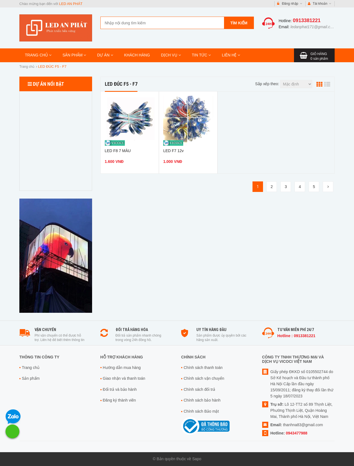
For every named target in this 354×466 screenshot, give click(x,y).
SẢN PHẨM (74, 55)
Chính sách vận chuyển (204, 378)
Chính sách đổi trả (199, 389)
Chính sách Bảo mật (201, 411)
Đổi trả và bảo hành (120, 389)
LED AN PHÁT (71, 4)
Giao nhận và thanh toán (124, 378)
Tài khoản (319, 3)
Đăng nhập (289, 3)
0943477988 (297, 433)
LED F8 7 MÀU (118, 151)
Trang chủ (26, 67)
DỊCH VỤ (171, 55)
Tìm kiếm (239, 23)
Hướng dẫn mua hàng (122, 367)
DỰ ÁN (105, 55)
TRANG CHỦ (38, 55)
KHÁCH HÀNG (137, 55)
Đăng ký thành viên (119, 400)
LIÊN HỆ (231, 55)
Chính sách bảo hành (202, 400)
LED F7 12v (173, 151)
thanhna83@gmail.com (303, 425)
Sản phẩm (31, 378)
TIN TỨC (201, 55)
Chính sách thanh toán (203, 367)
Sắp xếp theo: (267, 84)
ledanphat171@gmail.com (312, 27)
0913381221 (307, 20)
